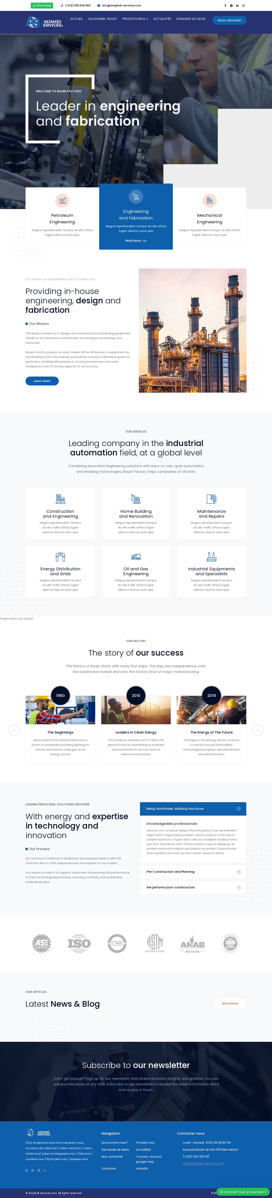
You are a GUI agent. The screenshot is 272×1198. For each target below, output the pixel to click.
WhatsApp (42, 5)
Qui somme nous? (114, 1142)
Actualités (143, 1149)
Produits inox (145, 1142)
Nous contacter (229, 20)
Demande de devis (115, 1149)
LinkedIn (142, 1168)
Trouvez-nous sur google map (149, 1159)
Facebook (108, 1168)
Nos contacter (112, 1156)
